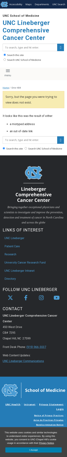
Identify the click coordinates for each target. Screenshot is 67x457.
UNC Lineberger (14, 238)
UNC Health (13, 404)
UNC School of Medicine (21, 15)
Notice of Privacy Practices (49, 415)
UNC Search (58, 4)
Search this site (14, 55)
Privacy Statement (51, 404)
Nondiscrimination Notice (50, 425)
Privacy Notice (46, 443)
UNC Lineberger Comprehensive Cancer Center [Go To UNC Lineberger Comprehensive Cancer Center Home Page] (26, 30)
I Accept (33, 450)
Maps (29, 4)
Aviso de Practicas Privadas (49, 420)
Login (60, 409)
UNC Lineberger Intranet (19, 270)
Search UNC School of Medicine (22, 59)
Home (6, 87)
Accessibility (15, 4)
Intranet (29, 404)
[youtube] (56, 298)
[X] (10, 298)
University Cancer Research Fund (25, 262)
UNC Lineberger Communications (23, 361)
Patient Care (12, 246)
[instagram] (41, 298)
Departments (42, 4)
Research (10, 254)
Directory (10, 278)
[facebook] (25, 298)
